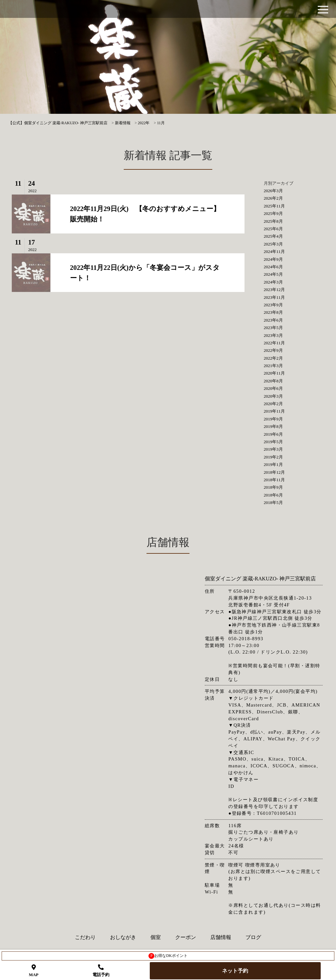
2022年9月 (273, 350)
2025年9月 (273, 213)
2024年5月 (273, 274)
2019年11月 (274, 411)
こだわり (85, 937)
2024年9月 (273, 259)
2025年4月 (273, 236)
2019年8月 (273, 426)
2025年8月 (273, 221)
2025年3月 (273, 244)
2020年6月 (273, 388)
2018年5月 (273, 502)
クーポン (185, 937)
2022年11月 (274, 342)
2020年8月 (273, 380)
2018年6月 (273, 495)
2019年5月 (273, 441)
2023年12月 (274, 289)
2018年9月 (273, 487)
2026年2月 (273, 198)
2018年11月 (274, 479)
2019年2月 (273, 457)
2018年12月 (274, 472)
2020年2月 (273, 403)
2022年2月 (273, 358)
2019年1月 (273, 464)
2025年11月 (274, 206)
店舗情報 (220, 937)
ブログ (253, 937)
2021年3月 (273, 365)
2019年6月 (273, 434)
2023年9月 (273, 304)
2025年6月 (273, 228)
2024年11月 (274, 251)
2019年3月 (273, 449)
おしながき (123, 937)
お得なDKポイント (167, 956)
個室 (155, 937)
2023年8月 (273, 312)
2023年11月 (274, 297)
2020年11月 (274, 373)
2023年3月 (273, 335)
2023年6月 (273, 320)
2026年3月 (273, 190)
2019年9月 (273, 419)
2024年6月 (273, 266)
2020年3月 (273, 396)
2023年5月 (273, 327)
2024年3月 (273, 282)
